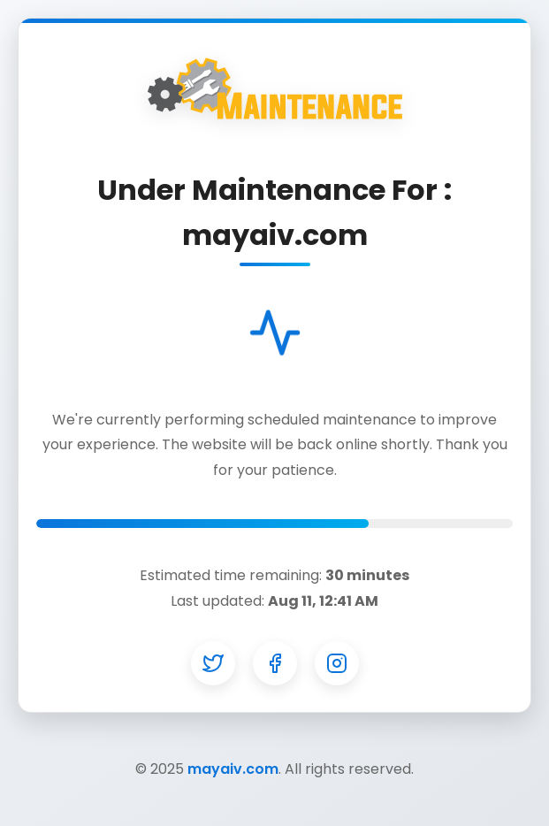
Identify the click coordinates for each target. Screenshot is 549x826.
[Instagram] (337, 663)
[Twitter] (213, 663)
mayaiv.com (232, 769)
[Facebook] (275, 663)
